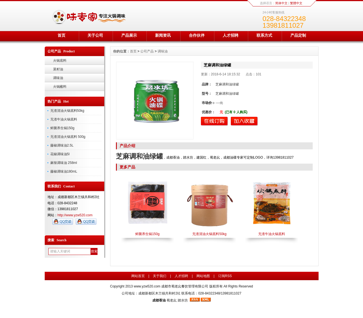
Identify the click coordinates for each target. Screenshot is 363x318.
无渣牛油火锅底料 (63, 119)
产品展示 (129, 35)
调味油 (58, 78)
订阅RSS (225, 276)
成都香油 (159, 300)
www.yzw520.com (147, 286)
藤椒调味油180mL (63, 171)
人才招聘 (230, 35)
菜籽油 (58, 69)
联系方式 (264, 35)
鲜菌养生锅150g (62, 128)
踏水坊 (183, 300)
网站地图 (203, 276)
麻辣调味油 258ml (63, 163)
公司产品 (147, 51)
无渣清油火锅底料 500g (68, 137)
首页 (61, 35)
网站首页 (138, 276)
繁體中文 (296, 3)
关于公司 (95, 35)
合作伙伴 (197, 35)
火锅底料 (60, 60)
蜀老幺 (172, 300)
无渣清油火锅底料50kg (67, 111)
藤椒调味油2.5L (61, 145)
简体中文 (281, 3)
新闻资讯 (163, 35)
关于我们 (159, 276)
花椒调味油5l (60, 154)
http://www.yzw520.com (75, 215)
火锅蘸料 (60, 87)
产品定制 (298, 35)
